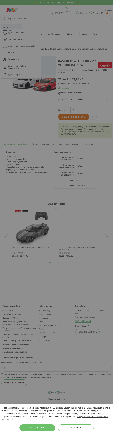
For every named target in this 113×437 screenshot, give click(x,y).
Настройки (75, 428)
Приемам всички (37, 428)
